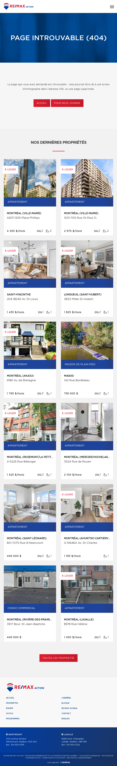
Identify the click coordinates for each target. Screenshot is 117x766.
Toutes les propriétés (59, 658)
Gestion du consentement (79, 758)
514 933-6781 (17, 745)
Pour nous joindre (67, 103)
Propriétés (12, 703)
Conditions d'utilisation (53, 758)
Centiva (65, 762)
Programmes (13, 719)
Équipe (9, 708)
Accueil (42, 103)
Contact (66, 713)
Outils (9, 713)
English (66, 719)
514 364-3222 (73, 745)
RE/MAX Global (70, 708)
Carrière (66, 698)
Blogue (65, 703)
